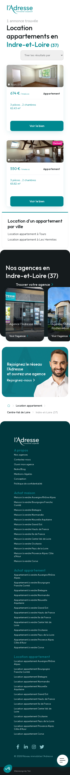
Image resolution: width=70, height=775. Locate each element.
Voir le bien (36, 126)
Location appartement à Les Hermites (32, 239)
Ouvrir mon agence (24, 464)
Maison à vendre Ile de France (29, 534)
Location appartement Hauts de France (34, 699)
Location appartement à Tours (27, 234)
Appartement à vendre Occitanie (30, 630)
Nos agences (21, 454)
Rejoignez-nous (21, 380)
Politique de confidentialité (28, 483)
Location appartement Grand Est (31, 694)
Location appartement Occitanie (30, 716)
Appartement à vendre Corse (29, 647)
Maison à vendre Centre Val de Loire (32, 538)
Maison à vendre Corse (26, 561)
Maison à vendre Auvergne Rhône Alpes (35, 497)
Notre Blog (20, 469)
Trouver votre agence (35, 284)
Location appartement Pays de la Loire (34, 721)
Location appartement (29, 406)
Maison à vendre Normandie (28, 514)
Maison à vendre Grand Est (28, 524)
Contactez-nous (22, 459)
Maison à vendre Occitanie (27, 543)
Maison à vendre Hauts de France (31, 529)
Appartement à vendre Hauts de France (34, 612)
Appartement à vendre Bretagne (30, 590)
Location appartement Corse (29, 733)
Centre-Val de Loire (18, 412)
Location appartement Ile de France (32, 703)
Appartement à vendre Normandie (31, 595)
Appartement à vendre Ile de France (32, 617)
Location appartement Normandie (31, 681)
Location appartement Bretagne (30, 676)
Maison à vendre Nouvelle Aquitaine (33, 519)
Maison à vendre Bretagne (27, 510)
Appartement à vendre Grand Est (31, 607)
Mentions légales (23, 474)
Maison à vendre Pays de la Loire (31, 548)
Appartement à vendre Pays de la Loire (34, 634)
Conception (20, 478)
